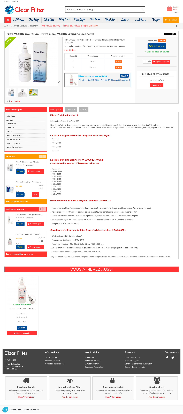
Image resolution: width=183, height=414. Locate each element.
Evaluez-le (157, 85)
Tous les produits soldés (17, 202)
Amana (9, 120)
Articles (15, 1)
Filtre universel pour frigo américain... (29, 215)
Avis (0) (83, 110)
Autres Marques (14, 110)
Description (55, 110)
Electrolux (11, 124)
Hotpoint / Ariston (14, 148)
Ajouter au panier (161, 61)
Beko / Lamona (13, 144)
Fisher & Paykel (13, 140)
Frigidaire (10, 117)
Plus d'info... (70, 50)
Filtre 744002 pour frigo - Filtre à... (27, 163)
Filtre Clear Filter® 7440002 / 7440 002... (22, 309)
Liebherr (10, 128)
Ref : (9, 101)
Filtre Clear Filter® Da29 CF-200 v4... (28, 235)
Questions (71, 110)
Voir (35, 195)
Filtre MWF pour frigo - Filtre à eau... (28, 183)
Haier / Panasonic (14, 136)
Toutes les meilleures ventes (19, 255)
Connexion (174, 12)
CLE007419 (22, 314)
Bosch (9, 132)
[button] (5, 410)
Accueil (7, 1)
